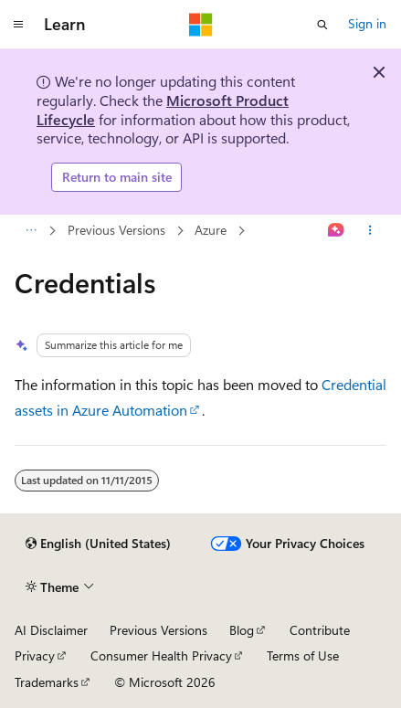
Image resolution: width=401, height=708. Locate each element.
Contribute (320, 630)
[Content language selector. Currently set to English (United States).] (98, 543)
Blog (241, 630)
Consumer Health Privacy (161, 655)
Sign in (367, 23)
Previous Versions (116, 229)
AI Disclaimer (51, 630)
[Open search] (322, 24)
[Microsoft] (201, 25)
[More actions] (370, 230)
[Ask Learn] (336, 230)
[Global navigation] (18, 24)
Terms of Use (303, 655)
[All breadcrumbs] (31, 230)
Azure (211, 229)
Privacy (35, 655)
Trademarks (47, 682)
